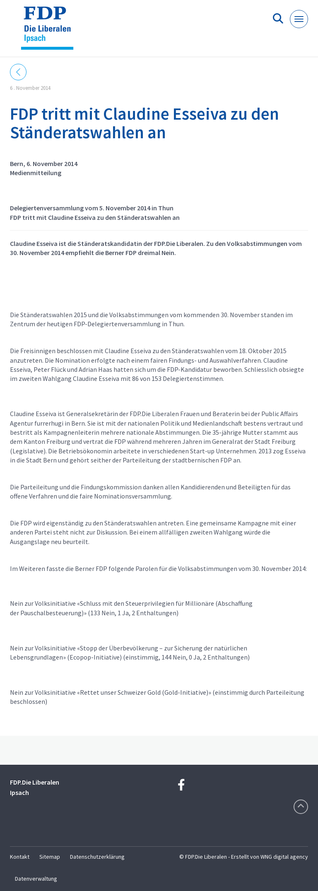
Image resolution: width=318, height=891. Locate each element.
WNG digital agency (284, 856)
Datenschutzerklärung (97, 856)
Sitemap (49, 856)
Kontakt (19, 856)
